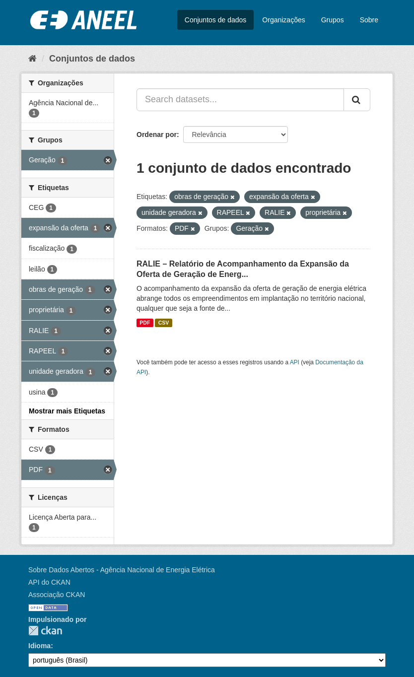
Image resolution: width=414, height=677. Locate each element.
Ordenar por (157, 134)
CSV (163, 323)
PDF (144, 323)
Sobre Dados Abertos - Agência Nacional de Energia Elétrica (121, 570)
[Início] (32, 59)
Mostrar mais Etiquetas (67, 411)
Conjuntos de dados (216, 20)
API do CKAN (49, 582)
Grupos (332, 20)
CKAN (45, 630)
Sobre (369, 20)
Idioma (39, 646)
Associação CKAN (56, 595)
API (294, 362)
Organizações (283, 20)
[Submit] (357, 99)
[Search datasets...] (240, 99)
